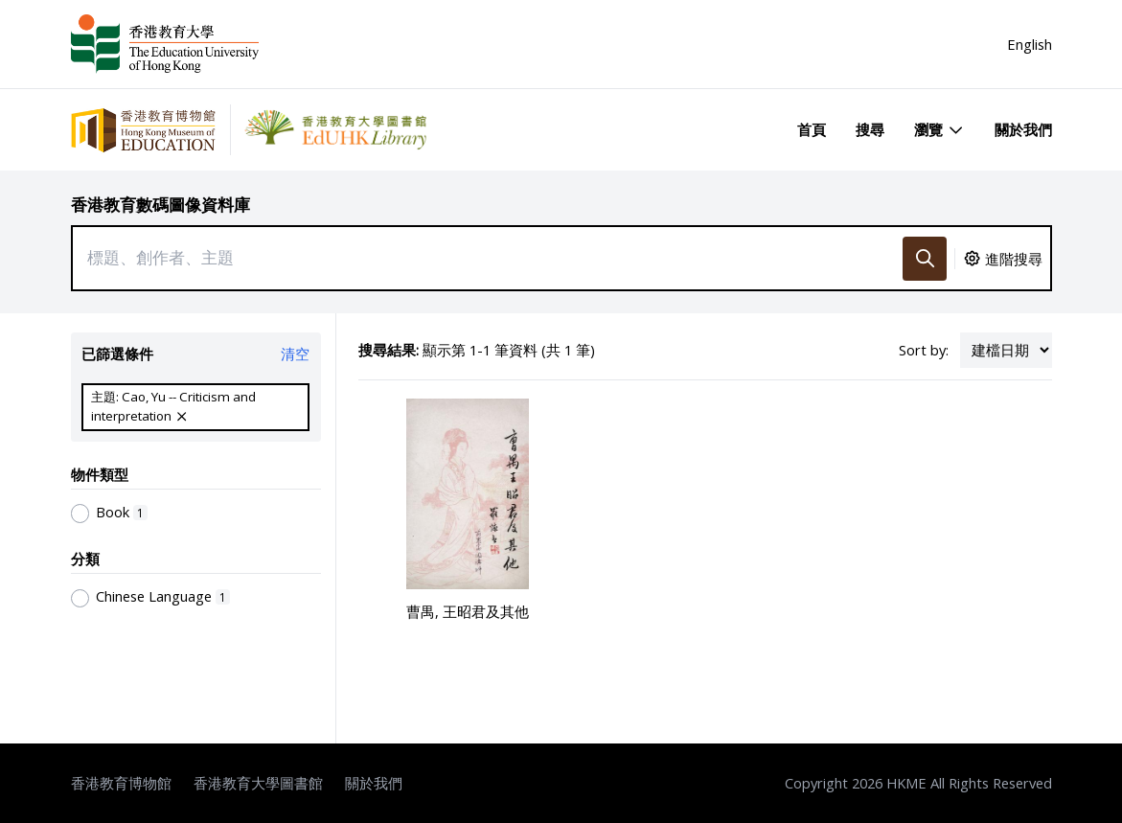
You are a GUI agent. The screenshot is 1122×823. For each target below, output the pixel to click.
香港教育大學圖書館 (258, 782)
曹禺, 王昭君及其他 (467, 611)
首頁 (811, 129)
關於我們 (1023, 129)
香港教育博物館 (121, 782)
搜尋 (870, 129)
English (1029, 44)
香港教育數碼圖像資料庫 (160, 205)
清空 (295, 353)
